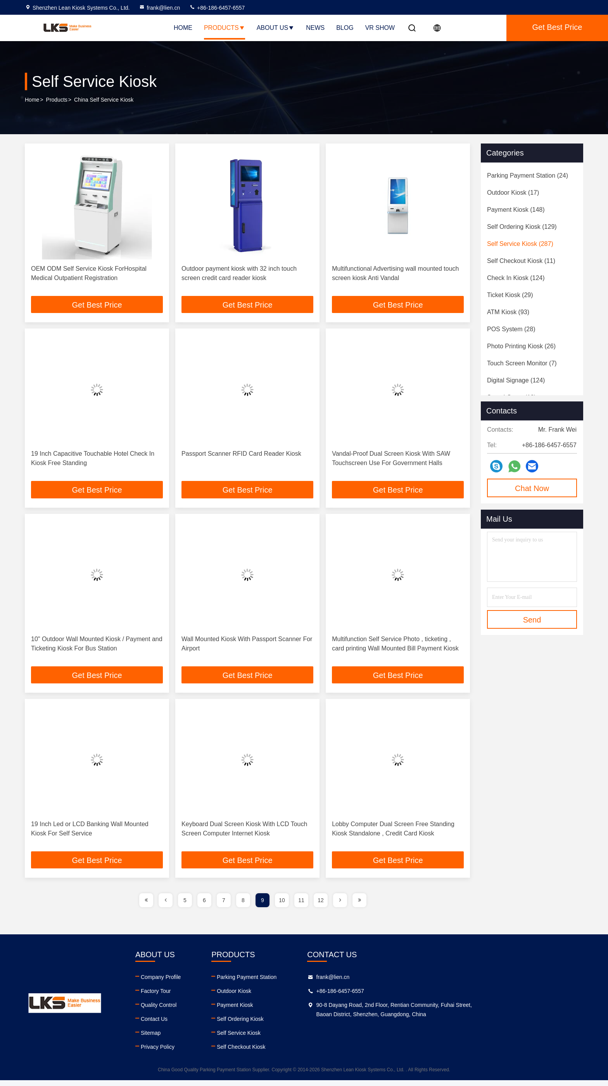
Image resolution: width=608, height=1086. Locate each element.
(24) (527, 175)
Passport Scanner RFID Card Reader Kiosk (241, 455)
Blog (344, 27)
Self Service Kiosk (335, 1039)
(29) (510, 295)
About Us (276, 27)
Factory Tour (204, 997)
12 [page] (321, 906)
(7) (522, 363)
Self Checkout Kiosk (337, 1053)
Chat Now (532, 488)
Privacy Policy (206, 1053)
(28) (511, 329)
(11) (521, 261)
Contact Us (202, 1025)
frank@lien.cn (159, 8)
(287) (520, 243)
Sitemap (199, 1039)
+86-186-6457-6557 (217, 8)
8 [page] (243, 906)
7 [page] (223, 906)
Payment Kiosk (331, 1011)
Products (224, 27)
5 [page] (185, 906)
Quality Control (207, 1011)
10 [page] (282, 906)
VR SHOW (380, 27)
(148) (516, 209)
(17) (513, 192)
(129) (522, 226)
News (315, 27)
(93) (508, 312)
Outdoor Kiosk (330, 997)
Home (183, 27)
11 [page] (301, 906)
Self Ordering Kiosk (336, 1025)
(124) (516, 278)
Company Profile (209, 983)
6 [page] (204, 906)
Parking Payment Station (343, 983)
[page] (146, 906)
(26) (521, 346)
